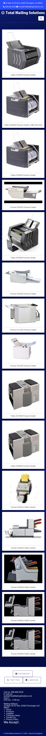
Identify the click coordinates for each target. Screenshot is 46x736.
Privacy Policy (12, 719)
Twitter (13, 680)
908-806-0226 (17, 692)
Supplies (10, 713)
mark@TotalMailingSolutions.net (18, 696)
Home (8, 710)
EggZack (39, 733)
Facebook (22, 674)
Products (10, 712)
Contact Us (11, 717)
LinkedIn (32, 680)
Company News (13, 715)
